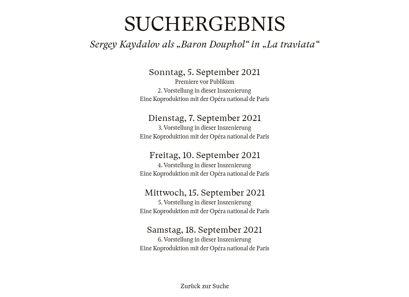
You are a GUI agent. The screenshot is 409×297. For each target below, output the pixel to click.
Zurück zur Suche (205, 286)
